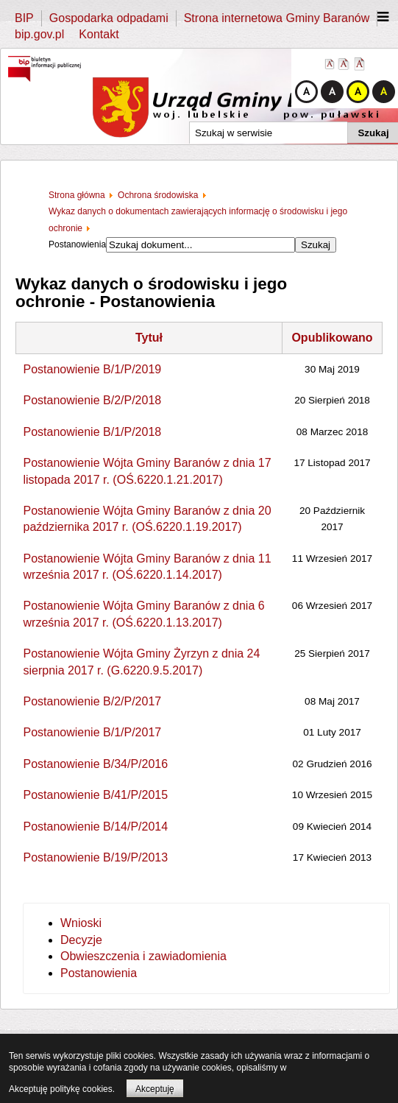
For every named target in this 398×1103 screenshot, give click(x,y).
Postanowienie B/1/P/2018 (93, 432)
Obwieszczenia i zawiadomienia (143, 956)
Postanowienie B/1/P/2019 (93, 369)
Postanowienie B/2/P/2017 (93, 701)
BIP (24, 18)
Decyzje (81, 940)
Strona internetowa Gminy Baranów (277, 18)
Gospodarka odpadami (108, 18)
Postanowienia (98, 973)
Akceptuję (154, 1089)
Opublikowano (331, 337)
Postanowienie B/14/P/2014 (96, 826)
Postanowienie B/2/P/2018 (93, 400)
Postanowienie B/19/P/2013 (96, 857)
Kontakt (98, 34)
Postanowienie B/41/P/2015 (96, 795)
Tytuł (149, 337)
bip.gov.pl (39, 34)
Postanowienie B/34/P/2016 (96, 764)
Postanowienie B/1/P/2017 (93, 732)
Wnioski (81, 923)
